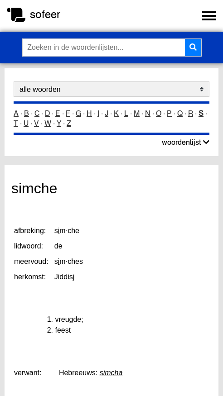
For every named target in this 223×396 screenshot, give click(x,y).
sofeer (45, 14)
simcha (111, 373)
